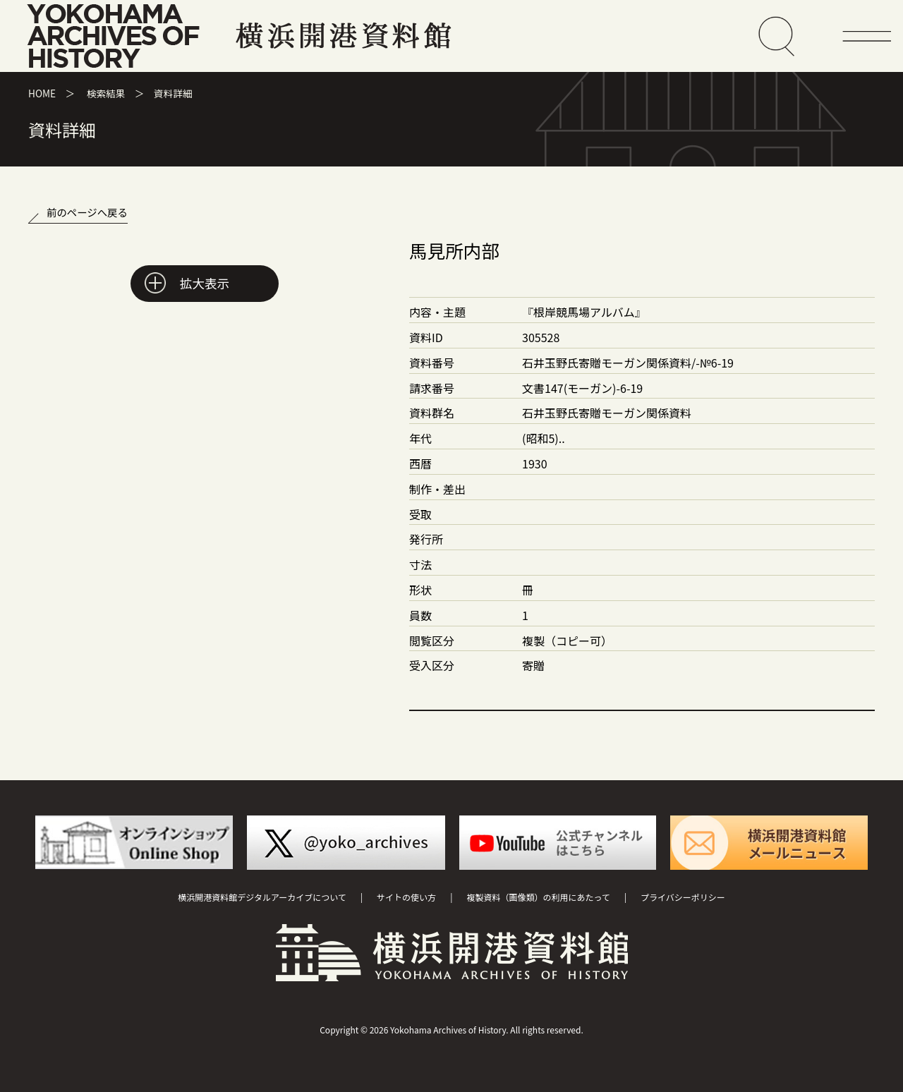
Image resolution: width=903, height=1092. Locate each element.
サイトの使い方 (406, 897)
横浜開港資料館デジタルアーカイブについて (262, 897)
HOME (42, 93)
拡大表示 (204, 283)
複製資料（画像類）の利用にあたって (538, 897)
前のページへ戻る (87, 212)
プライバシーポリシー (683, 897)
